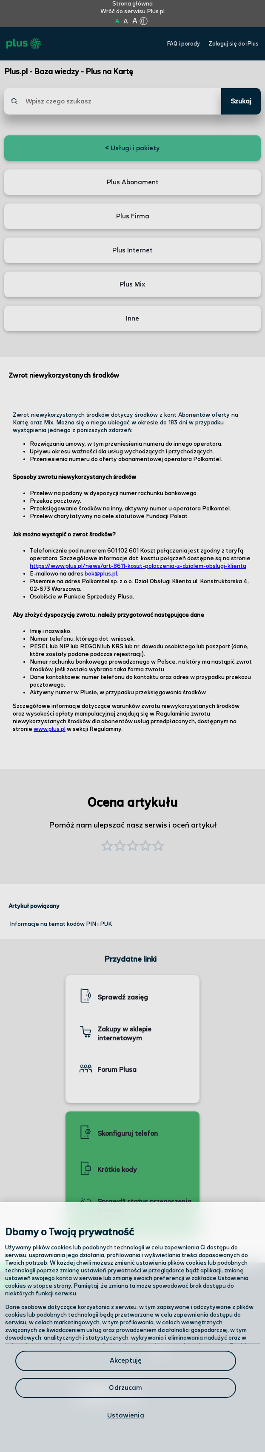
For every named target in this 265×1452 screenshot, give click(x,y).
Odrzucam (125, 1387)
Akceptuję (126, 1360)
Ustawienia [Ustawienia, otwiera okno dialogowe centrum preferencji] (125, 1415)
